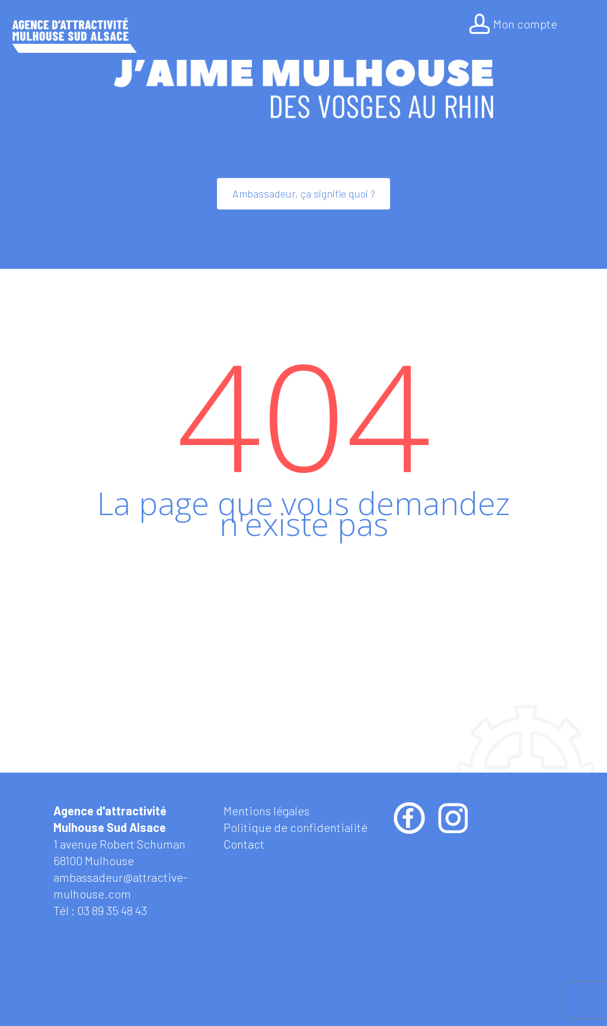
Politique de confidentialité (295, 827)
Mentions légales (266, 810)
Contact (243, 844)
